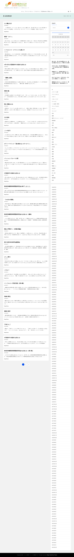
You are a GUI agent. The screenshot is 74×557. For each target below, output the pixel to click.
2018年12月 (54, 375)
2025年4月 (54, 218)
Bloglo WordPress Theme (52, 555)
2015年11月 (54, 463)
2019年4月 (54, 366)
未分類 (53, 146)
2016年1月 (54, 459)
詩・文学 (53, 173)
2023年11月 (54, 258)
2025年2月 (54, 223)
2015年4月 (54, 480)
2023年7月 (54, 268)
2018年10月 (54, 380)
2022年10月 (54, 289)
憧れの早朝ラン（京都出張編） (13, 229)
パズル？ (6, 270)
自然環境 (53, 168)
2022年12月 (54, 285)
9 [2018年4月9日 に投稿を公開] (52, 44)
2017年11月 (54, 406)
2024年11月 (54, 230)
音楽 (53, 180)
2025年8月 (54, 208)
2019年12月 (54, 347)
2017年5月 (54, 421)
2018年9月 (54, 382)
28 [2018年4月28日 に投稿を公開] (65, 50)
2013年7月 (54, 530)
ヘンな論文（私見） (56, 103)
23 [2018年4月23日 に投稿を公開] (52, 50)
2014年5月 (54, 506)
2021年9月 (54, 320)
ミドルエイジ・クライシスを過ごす (14, 50)
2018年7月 (54, 387)
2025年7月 (54, 211)
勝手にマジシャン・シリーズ (57, 118)
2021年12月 (54, 313)
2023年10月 (54, 261)
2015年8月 (54, 471)
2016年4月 (54, 452)
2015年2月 (54, 485)
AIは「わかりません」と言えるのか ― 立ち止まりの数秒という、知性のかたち (60, 78)
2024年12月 (54, 227)
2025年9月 (54, 206)
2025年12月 (54, 199)
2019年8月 (54, 356)
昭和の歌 (6, 91)
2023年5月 (54, 273)
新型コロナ (54, 137)
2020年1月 (54, 344)
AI (52, 89)
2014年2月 (54, 514)
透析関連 (53, 177)
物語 (53, 156)
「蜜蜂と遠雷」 (8, 78)
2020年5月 (54, 335)
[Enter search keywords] (61, 27)
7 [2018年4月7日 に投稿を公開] (65, 42)
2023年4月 (54, 275)
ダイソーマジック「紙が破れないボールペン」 (17, 144)
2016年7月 (54, 444)
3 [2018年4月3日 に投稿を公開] (55, 42)
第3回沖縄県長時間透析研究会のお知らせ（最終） (18, 214)
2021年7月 (54, 325)
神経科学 (53, 161)
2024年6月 (54, 242)
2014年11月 (54, 492)
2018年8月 (54, 385)
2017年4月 (54, 423)
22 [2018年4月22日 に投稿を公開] (68, 47)
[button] (29, 364)
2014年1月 (54, 516)
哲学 (53, 125)
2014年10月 (54, 494)
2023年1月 (54, 282)
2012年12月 (54, 547)
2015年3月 (54, 483)
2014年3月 (54, 511)
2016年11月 (54, 435)
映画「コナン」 (8, 36)
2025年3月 (54, 220)
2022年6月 (54, 299)
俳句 (53, 113)
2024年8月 (54, 237)
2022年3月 (54, 306)
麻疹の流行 (7, 311)
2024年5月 (54, 244)
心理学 (53, 130)
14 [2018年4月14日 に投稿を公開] (65, 44)
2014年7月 (54, 502)
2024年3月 (54, 249)
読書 (53, 175)
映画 (53, 142)
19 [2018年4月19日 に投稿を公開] (60, 47)
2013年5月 (54, 535)
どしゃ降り (7, 257)
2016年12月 (54, 432)
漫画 (53, 154)
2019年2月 (54, 370)
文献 (53, 134)
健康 (53, 115)
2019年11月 (54, 349)
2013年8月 (54, 528)
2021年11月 (54, 316)
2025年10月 (54, 204)
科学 (53, 163)
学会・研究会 (54, 127)
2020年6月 (54, 332)
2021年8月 (54, 323)
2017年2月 (54, 428)
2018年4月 (54, 394)
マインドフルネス (55, 106)
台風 (53, 123)
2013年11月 (54, 521)
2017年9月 (54, 411)
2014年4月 (54, 509)
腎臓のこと (54, 165)
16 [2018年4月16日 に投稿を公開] (52, 47)
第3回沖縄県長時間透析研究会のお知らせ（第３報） (19, 351)
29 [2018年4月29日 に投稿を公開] (68, 50)
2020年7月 (54, 330)
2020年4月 (54, 337)
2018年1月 (54, 401)
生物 (53, 158)
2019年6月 (54, 361)
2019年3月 (54, 368)
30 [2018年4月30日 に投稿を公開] (52, 52)
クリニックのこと (55, 94)
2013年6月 (54, 533)
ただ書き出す (8, 23)
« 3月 (53, 55)
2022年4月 (54, 304)
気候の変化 (7, 296)
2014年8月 (54, 499)
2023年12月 (54, 256)
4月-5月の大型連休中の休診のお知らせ (15, 64)
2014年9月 (54, 497)
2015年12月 (54, 461)
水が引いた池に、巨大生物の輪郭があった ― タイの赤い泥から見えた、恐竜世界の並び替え (60, 67)
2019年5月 (54, 363)
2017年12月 (54, 404)
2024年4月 (54, 246)
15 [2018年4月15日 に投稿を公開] (68, 44)
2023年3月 (54, 277)
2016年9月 (54, 440)
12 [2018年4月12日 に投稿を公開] (60, 44)
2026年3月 (54, 192)
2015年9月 (54, 468)
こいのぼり (7, 130)
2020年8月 (54, 328)
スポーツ (53, 96)
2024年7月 (54, 239)
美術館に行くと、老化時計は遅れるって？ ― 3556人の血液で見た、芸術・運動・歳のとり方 (60, 73)
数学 (53, 132)
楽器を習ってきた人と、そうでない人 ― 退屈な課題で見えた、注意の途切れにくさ (60, 82)
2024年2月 (54, 251)
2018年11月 (54, 378)
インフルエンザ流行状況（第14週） (14, 283)
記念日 (53, 170)
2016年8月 (54, 442)
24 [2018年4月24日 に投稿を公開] (55, 50)
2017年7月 (54, 416)
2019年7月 (54, 359)
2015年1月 (54, 487)
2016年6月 (54, 447)
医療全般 (53, 120)
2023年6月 (54, 270)
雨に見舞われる (8, 104)
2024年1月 (54, 254)
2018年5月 (54, 392)
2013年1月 (54, 545)
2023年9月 (54, 263)
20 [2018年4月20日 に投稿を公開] (63, 47)
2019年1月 (54, 373)
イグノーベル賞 (55, 92)
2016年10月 (54, 437)
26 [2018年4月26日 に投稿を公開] (60, 50)
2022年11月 (54, 287)
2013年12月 (54, 518)
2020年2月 (54, 342)
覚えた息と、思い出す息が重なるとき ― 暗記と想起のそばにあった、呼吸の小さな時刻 (60, 62)
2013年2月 (54, 542)
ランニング (54, 111)
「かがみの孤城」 (9, 199)
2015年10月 (54, 466)
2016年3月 (54, 454)
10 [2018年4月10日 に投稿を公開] (55, 44)
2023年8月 (54, 266)
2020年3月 (54, 339)
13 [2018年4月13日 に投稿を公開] (63, 44)
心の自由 (6, 117)
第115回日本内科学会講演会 (12, 242)
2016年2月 (54, 456)
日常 (53, 139)
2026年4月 (54, 189)
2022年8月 (54, 294)
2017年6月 (54, 418)
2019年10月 (54, 351)
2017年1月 (54, 430)
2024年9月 (54, 234)
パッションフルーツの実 (11, 158)
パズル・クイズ (55, 99)
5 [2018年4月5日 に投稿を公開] (60, 42)
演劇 (53, 151)
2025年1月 (54, 225)
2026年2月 (54, 194)
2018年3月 (54, 397)
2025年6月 (54, 213)
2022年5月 (54, 301)
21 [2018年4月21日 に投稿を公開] (65, 47)
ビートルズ (54, 101)
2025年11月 (54, 201)
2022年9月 (54, 292)
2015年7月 (54, 473)
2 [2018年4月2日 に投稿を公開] (52, 42)
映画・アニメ (54, 144)
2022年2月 (54, 308)
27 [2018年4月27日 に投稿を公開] (63, 50)
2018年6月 (54, 390)
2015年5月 (54, 478)
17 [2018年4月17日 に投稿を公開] (55, 47)
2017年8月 (54, 413)
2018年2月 (54, 399)
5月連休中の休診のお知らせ (12, 173)
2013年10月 (54, 523)
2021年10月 (54, 318)
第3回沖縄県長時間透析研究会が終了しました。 (17, 186)
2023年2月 (54, 280)
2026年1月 (54, 196)
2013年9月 (54, 525)
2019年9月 (54, 354)
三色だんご (7, 324)
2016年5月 (54, 449)
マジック (53, 108)
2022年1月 (54, 311)
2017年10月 (54, 409)
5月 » (68, 55)
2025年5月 (54, 215)
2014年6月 (54, 504)
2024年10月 (54, 232)
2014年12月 (54, 490)
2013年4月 (54, 537)
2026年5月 (54, 187)
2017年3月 (54, 425)
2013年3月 (54, 540)
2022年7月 (54, 297)
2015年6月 (54, 475)
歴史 (53, 149)
